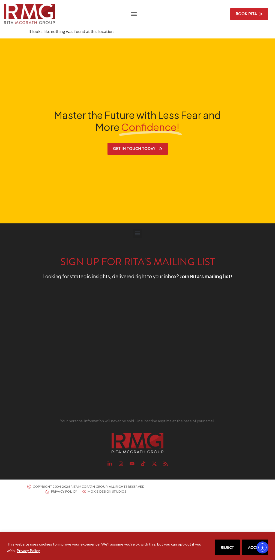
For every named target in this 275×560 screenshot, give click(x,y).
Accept (255, 547)
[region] (137, 546)
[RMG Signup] (127, 350)
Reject (227, 547)
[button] (133, 14)
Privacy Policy (28, 550)
